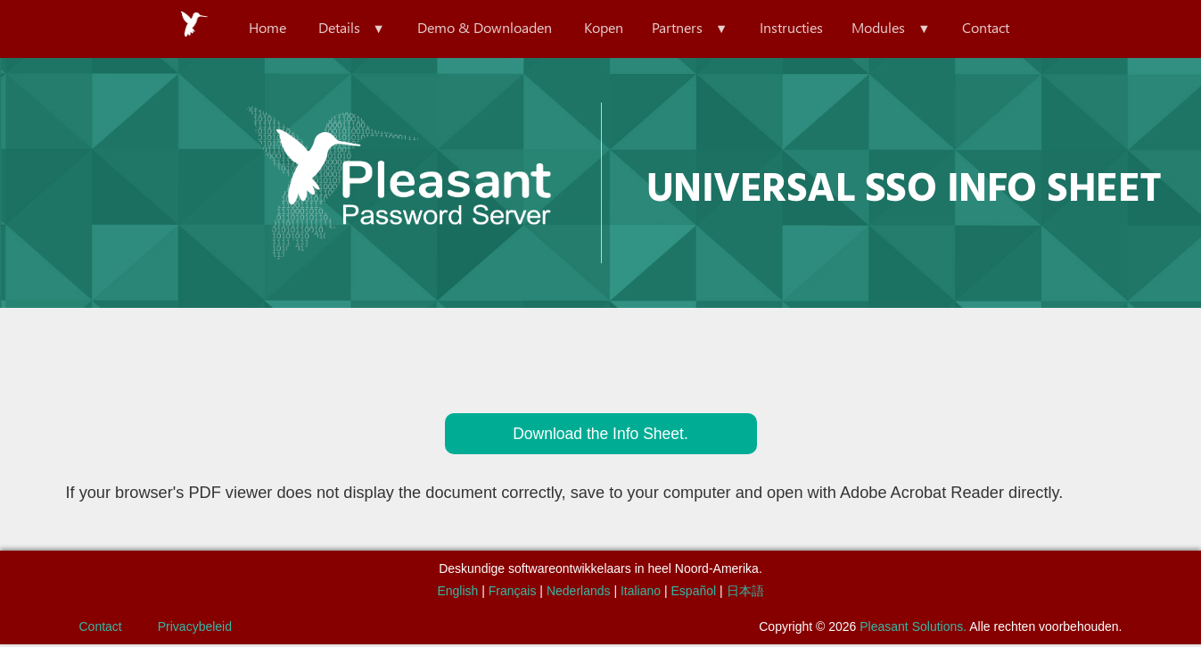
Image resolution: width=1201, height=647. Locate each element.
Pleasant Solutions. (913, 629)
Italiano (641, 593)
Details (321, 28)
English (457, 593)
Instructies (802, 28)
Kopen (600, 28)
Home (242, 28)
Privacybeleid (195, 629)
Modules (896, 28)
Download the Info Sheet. (600, 435)
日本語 (745, 593)
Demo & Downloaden (474, 28)
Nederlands (579, 593)
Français (513, 593)
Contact (1010, 28)
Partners (680, 28)
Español (694, 593)
